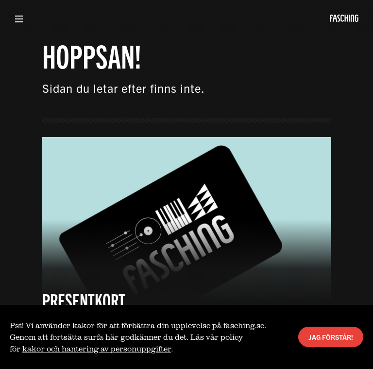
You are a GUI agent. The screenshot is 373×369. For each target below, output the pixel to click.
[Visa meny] (19, 19)
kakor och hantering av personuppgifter (96, 348)
